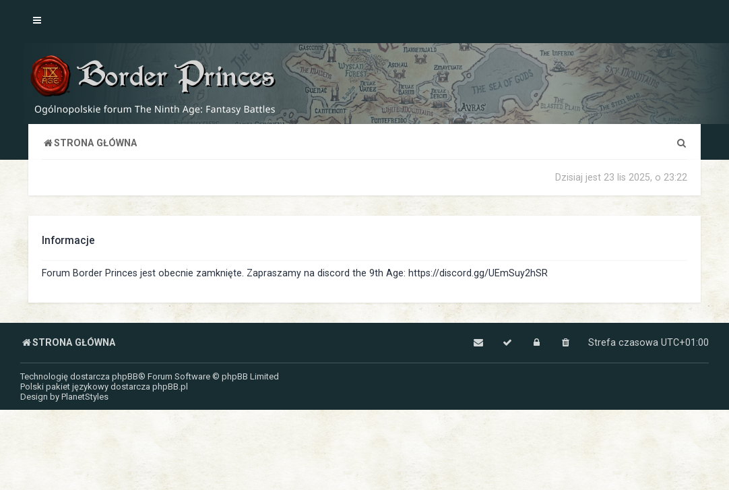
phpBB (125, 376)
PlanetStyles (84, 397)
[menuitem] (681, 143)
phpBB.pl (170, 386)
